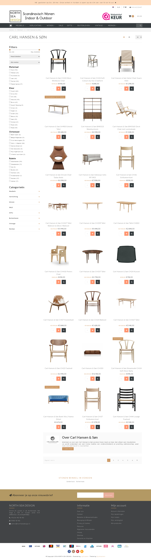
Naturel (15, 99)
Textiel (15, 81)
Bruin (14, 102)
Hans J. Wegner (18, 143)
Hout (14, 70)
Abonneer (108, 495)
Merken (111, 25)
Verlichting (36, 25)
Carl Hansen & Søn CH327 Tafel (126, 320)
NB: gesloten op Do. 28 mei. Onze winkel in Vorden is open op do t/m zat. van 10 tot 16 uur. (74, 2)
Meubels (20, 25)
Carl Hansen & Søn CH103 (92, 368)
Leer (14, 78)
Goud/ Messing (17, 105)
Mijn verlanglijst (117, 520)
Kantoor (15, 173)
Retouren (80, 526)
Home (11, 30)
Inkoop (79, 532)
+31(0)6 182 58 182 (17, 517)
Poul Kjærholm (17, 151)
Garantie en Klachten (85, 538)
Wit (14, 96)
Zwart (14, 91)
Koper (14, 111)
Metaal (15, 73)
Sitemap (80, 535)
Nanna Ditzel (16, 146)
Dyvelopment (101, 556)
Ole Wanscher (17, 149)
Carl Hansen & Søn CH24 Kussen (126, 271)
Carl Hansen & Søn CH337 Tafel (92, 271)
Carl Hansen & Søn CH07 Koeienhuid (59, 320)
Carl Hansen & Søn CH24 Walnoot (92, 320)
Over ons (80, 511)
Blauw (14, 116)
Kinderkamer (16, 175)
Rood (14, 127)
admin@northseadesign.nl (20, 524)
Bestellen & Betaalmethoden (87, 517)
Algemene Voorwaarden (86, 529)
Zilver (14, 108)
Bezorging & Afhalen (84, 520)
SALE (61, 25)
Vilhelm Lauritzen (18, 154)
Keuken (15, 178)
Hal (13, 167)
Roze (14, 125)
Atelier (14, 181)
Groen (14, 113)
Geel (14, 119)
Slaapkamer (16, 164)
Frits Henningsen (18, 140)
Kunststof (15, 75)
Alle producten (116, 523)
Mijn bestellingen (117, 514)
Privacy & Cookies (83, 523)
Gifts (69, 25)
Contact (80, 514)
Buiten (14, 170)
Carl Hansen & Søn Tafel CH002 (126, 223)
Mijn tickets (115, 517)
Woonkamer (16, 161)
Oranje (14, 122)
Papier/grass (17, 84)
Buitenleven (84, 25)
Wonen (50, 25)
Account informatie (118, 511)
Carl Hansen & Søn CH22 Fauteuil (58, 368)
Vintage (99, 25)
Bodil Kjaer (16, 134)
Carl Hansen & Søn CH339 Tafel (92, 223)
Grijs (14, 94)
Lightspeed (84, 556)
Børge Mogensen (17, 137)
